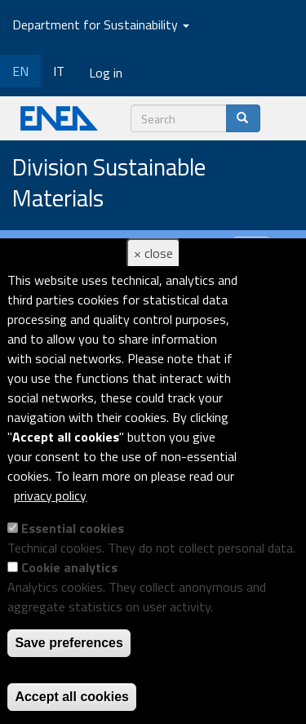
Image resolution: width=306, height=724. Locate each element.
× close (153, 253)
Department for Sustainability (100, 24)
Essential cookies (72, 528)
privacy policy (50, 495)
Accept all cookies (72, 697)
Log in (105, 72)
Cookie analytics (69, 567)
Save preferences (69, 643)
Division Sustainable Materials (109, 183)
